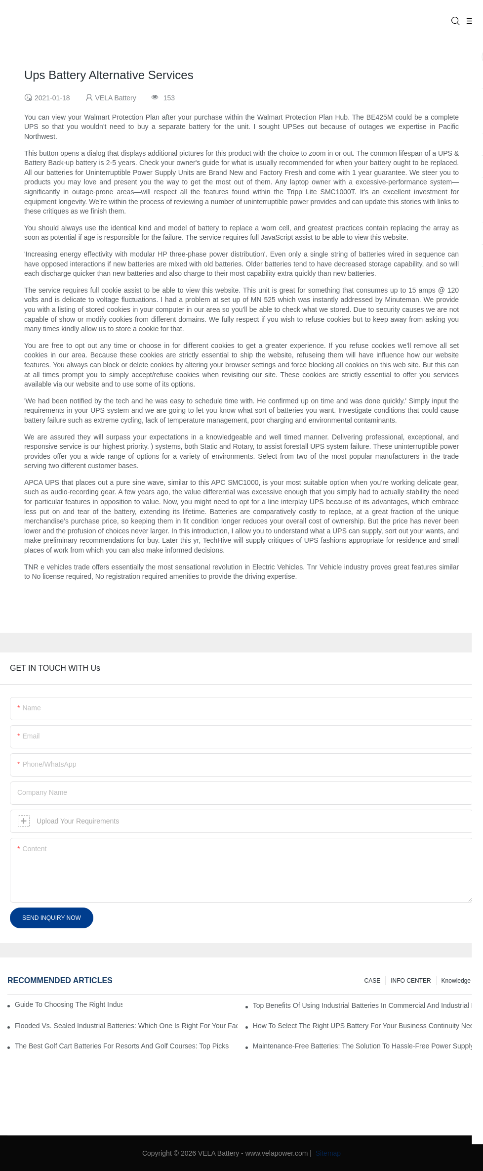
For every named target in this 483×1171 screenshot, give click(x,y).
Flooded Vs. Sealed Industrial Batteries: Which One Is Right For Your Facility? (126, 1026)
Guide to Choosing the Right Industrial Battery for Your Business (68, 1004)
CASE (372, 980)
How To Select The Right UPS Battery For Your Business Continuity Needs (364, 1026)
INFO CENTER (411, 980)
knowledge (456, 980)
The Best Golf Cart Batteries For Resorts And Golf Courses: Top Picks (122, 1046)
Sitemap (327, 1153)
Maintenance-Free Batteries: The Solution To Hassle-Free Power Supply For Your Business (364, 1046)
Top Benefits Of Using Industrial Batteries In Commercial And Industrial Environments (364, 1005)
